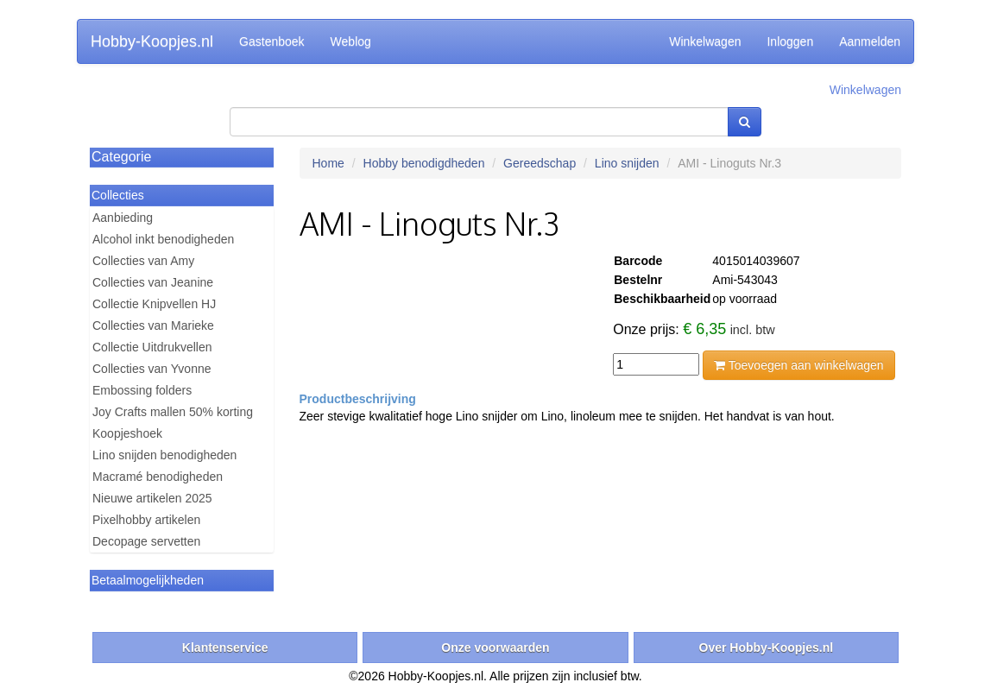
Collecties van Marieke (153, 325)
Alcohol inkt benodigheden (163, 239)
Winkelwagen (705, 41)
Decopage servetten (146, 541)
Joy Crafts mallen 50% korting (172, 412)
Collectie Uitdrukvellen (152, 347)
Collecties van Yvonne (151, 369)
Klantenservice (225, 647)
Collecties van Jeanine (152, 282)
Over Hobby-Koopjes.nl (766, 647)
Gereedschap (539, 163)
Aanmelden (869, 41)
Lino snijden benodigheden (164, 455)
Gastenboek (272, 41)
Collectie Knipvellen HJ (154, 304)
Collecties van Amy (143, 261)
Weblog (351, 41)
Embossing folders (142, 390)
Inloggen (790, 41)
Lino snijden (627, 163)
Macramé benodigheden (157, 476)
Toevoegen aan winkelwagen (798, 365)
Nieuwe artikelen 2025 (152, 498)
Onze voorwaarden (495, 647)
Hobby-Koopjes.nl (152, 41)
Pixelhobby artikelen (146, 520)
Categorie (121, 156)
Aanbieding (122, 217)
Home (328, 163)
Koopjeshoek (127, 433)
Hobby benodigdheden (424, 163)
